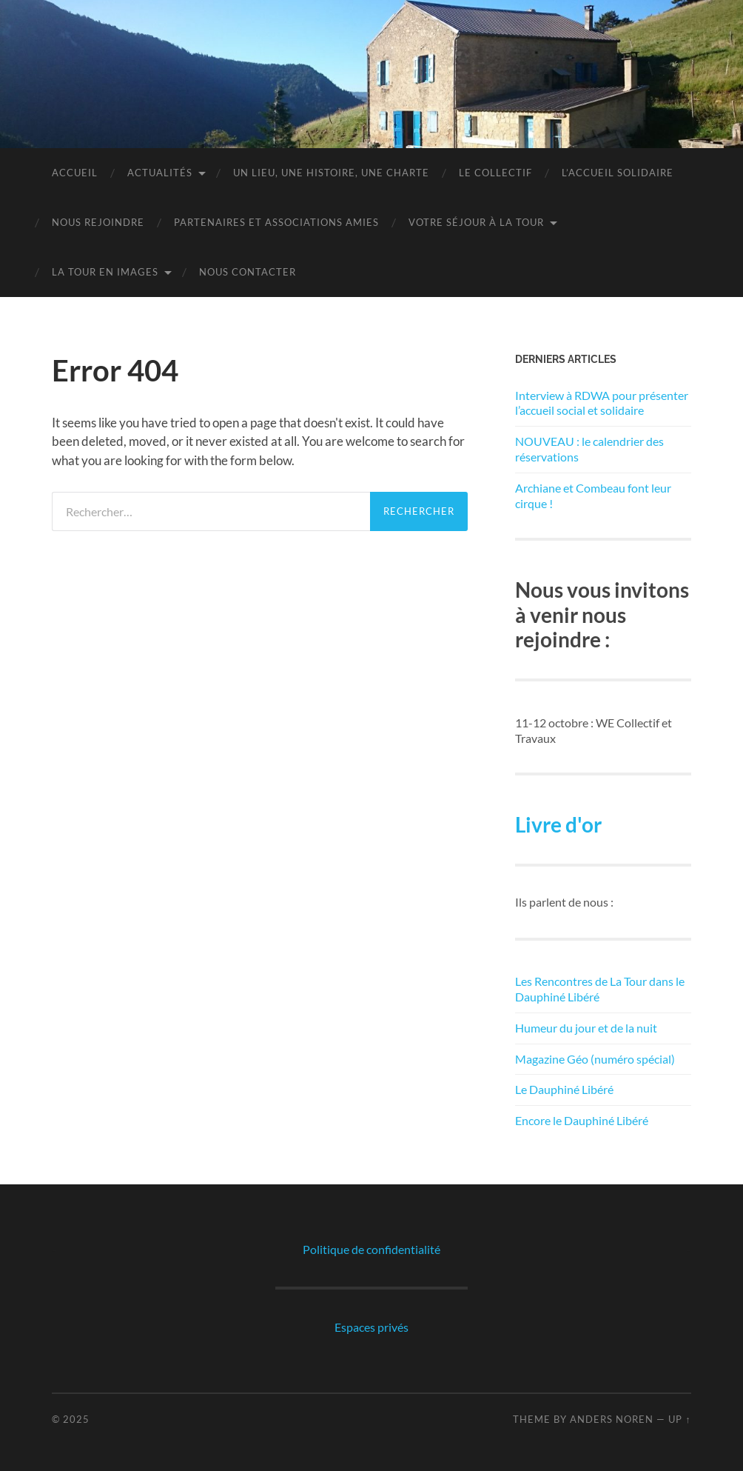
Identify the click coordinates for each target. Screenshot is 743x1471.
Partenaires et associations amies (276, 222)
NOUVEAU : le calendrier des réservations (589, 449)
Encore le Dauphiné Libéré (581, 1120)
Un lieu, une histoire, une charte (331, 173)
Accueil (75, 173)
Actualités (159, 173)
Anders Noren (611, 1419)
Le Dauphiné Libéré (564, 1089)
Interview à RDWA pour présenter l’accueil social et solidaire (601, 403)
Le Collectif (495, 173)
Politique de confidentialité (371, 1249)
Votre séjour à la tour (476, 222)
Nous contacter (247, 272)
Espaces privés (371, 1327)
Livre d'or (558, 824)
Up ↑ (679, 1419)
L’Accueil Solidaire (617, 173)
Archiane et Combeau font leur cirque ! (593, 495)
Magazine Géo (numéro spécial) (595, 1059)
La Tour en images (105, 272)
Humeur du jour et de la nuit (586, 1028)
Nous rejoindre (98, 222)
